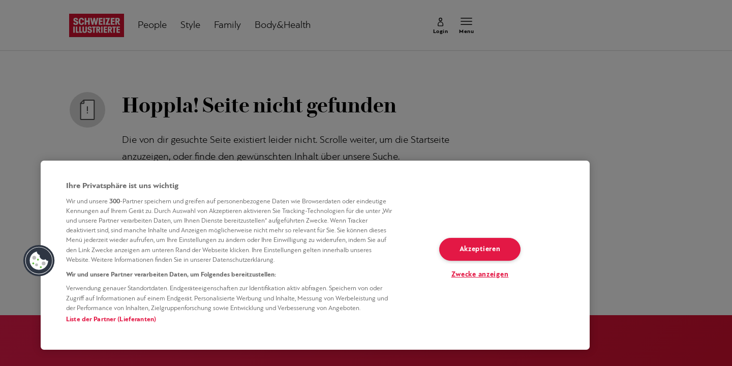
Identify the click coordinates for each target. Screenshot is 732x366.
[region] (315, 255)
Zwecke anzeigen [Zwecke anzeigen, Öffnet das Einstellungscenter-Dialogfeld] (480, 275)
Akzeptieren (480, 249)
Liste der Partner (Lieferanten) (111, 319)
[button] (39, 261)
